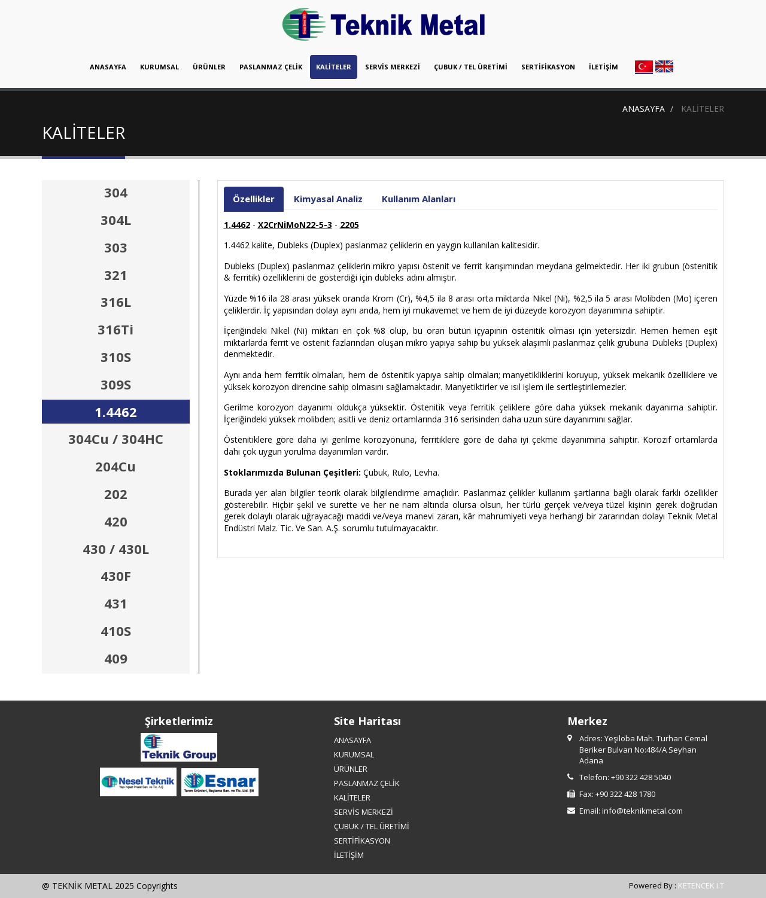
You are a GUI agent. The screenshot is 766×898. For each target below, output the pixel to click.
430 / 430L (116, 549)
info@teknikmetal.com (642, 810)
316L (116, 302)
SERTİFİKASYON (548, 66)
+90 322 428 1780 (625, 794)
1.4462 (116, 412)
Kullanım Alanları (418, 199)
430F (116, 576)
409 (115, 658)
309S (116, 384)
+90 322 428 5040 (641, 777)
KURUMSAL (159, 66)
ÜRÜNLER (209, 66)
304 (115, 192)
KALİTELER (333, 66)
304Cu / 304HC (115, 439)
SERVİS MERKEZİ (392, 66)
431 (115, 603)
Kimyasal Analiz (328, 199)
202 (115, 494)
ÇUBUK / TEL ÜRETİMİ (470, 66)
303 (115, 247)
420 (115, 521)
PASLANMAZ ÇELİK (270, 66)
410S (116, 631)
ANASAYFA (108, 66)
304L (116, 220)
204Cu (115, 466)
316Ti (115, 329)
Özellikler (254, 199)
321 (115, 275)
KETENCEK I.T (701, 885)
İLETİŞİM (603, 66)
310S (116, 357)
